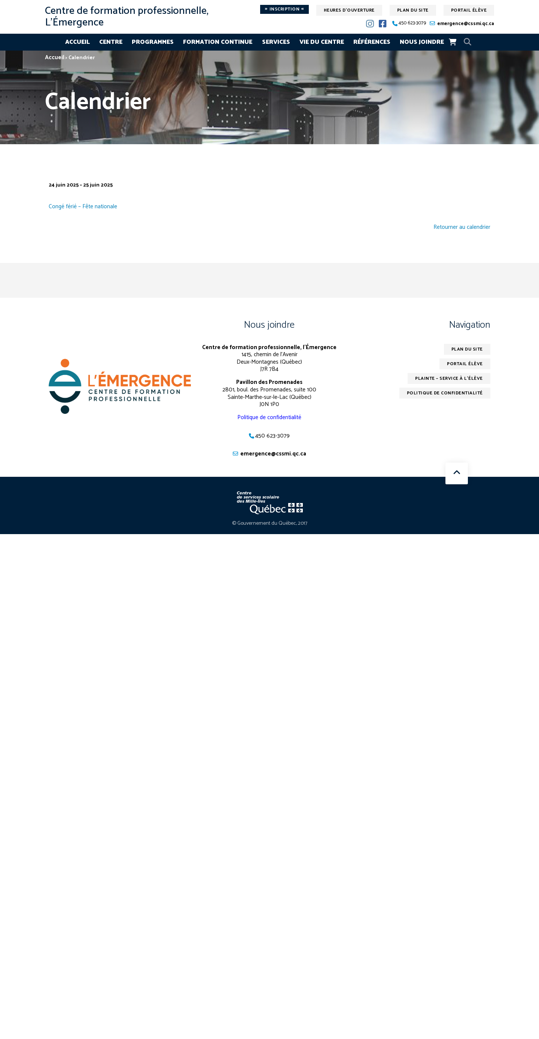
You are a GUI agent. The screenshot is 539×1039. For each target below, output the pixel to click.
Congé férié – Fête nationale (83, 206)
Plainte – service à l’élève (449, 378)
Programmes (153, 42)
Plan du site (413, 10)
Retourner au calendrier (461, 227)
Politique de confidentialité (269, 417)
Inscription (284, 9)
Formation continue (217, 42)
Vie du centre (321, 42)
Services (276, 42)
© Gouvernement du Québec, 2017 (269, 523)
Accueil (77, 42)
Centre (110, 42)
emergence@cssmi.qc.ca (465, 24)
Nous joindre (422, 42)
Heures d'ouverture (349, 10)
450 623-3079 (412, 23)
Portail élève (469, 10)
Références (371, 42)
